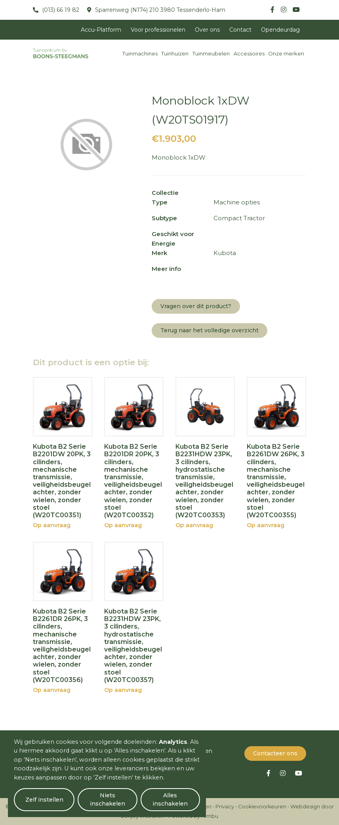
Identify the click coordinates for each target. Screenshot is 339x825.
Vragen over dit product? (195, 306)
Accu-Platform (101, 29)
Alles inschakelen (170, 799)
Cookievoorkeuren (262, 807)
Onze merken (286, 53)
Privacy (224, 807)
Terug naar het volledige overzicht (209, 330)
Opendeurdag (280, 29)
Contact (240, 29)
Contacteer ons (275, 753)
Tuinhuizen (175, 53)
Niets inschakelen (107, 799)
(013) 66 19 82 (59, 9)
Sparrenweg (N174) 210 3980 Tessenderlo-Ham (159, 9)
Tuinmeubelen (211, 53)
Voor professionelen (158, 29)
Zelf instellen (44, 799)
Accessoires (249, 53)
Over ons (207, 29)
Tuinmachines (140, 53)
